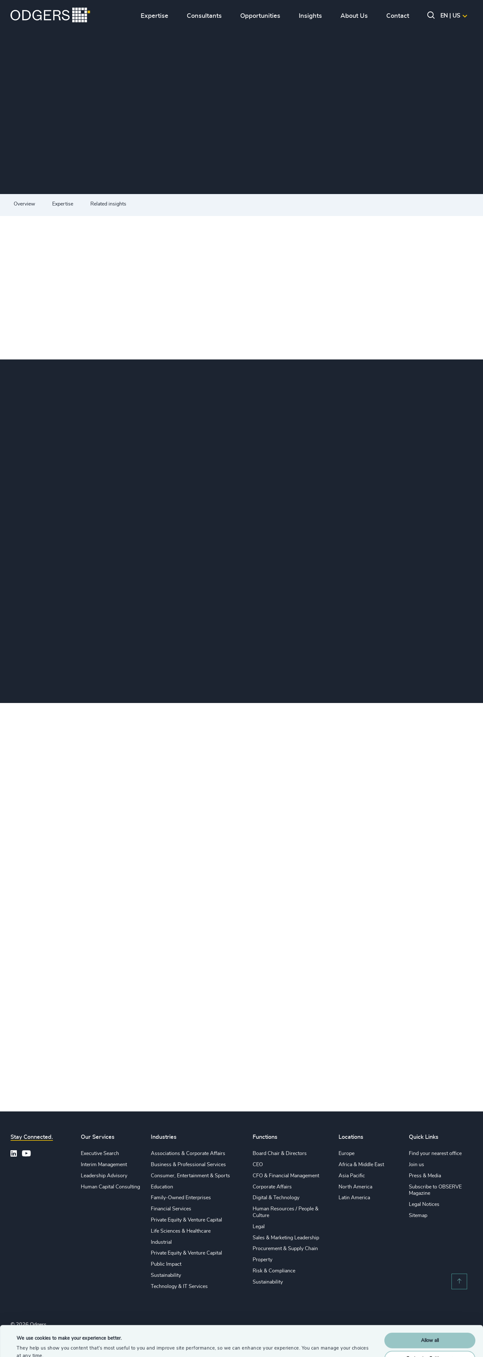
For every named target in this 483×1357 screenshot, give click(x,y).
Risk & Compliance (274, 1270)
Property (262, 1259)
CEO (258, 1164)
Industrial (161, 1242)
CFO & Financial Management (286, 1175)
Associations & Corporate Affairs (188, 1153)
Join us (416, 1164)
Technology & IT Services (179, 1286)
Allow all (430, 1311)
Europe (346, 1153)
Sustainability (166, 1275)
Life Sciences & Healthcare (181, 1231)
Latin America (354, 1197)
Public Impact (166, 1264)
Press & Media (425, 1175)
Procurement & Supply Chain (285, 1248)
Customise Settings (430, 1329)
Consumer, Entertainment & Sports (190, 1175)
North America (355, 1186)
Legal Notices (424, 1204)
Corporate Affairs (272, 1186)
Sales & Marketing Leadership (286, 1237)
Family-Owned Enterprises (181, 1197)
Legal (259, 1226)
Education (162, 1186)
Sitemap (418, 1215)
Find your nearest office (435, 1153)
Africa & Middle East (361, 1164)
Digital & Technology (276, 1197)
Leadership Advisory (104, 1175)
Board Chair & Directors (280, 1153)
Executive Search (100, 1153)
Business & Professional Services (188, 1164)
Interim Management (104, 1164)
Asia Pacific (352, 1175)
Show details (30, 1344)
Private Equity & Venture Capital (186, 1219)
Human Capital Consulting (110, 1186)
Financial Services (171, 1208)
